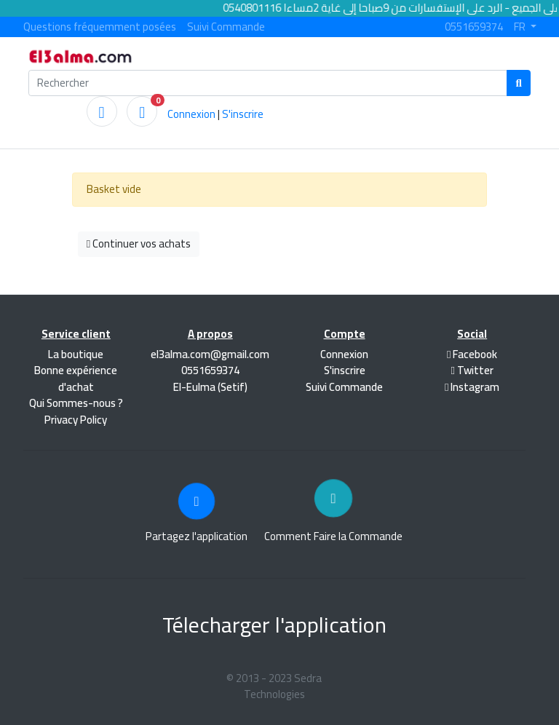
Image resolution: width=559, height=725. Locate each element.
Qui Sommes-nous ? (76, 402)
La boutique (75, 354)
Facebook (472, 354)
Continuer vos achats (139, 243)
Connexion (191, 113)
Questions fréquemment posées (99, 27)
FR (521, 27)
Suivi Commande (226, 27)
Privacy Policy (75, 419)
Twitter (472, 370)
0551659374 (474, 27)
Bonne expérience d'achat (75, 378)
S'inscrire (242, 113)
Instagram (472, 386)
